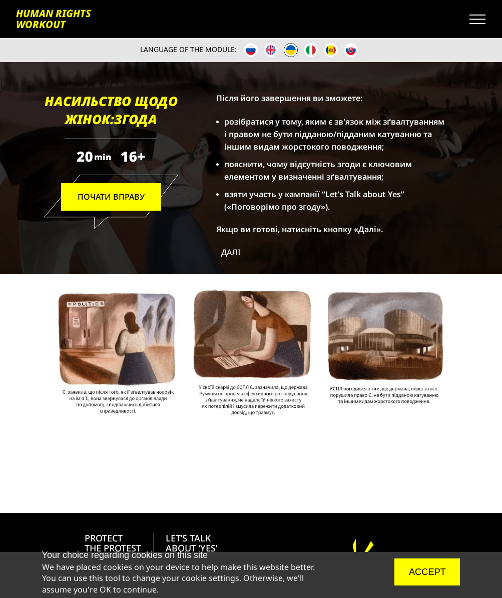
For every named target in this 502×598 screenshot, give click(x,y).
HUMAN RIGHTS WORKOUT (53, 19)
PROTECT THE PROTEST (113, 543)
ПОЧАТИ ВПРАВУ (111, 196)
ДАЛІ (231, 252)
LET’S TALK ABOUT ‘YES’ (191, 543)
